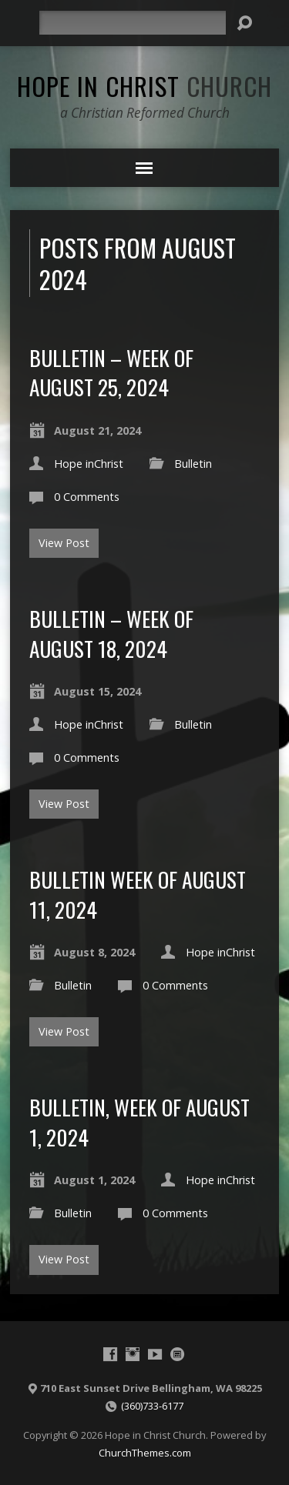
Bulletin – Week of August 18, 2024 (111, 632)
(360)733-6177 (152, 1406)
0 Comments (86, 496)
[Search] (132, 23)
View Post (64, 543)
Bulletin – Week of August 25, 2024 (111, 372)
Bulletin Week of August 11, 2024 (137, 893)
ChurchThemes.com (145, 1453)
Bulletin (193, 463)
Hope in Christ (144, 85)
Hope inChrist (88, 463)
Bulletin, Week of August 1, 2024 (139, 1121)
